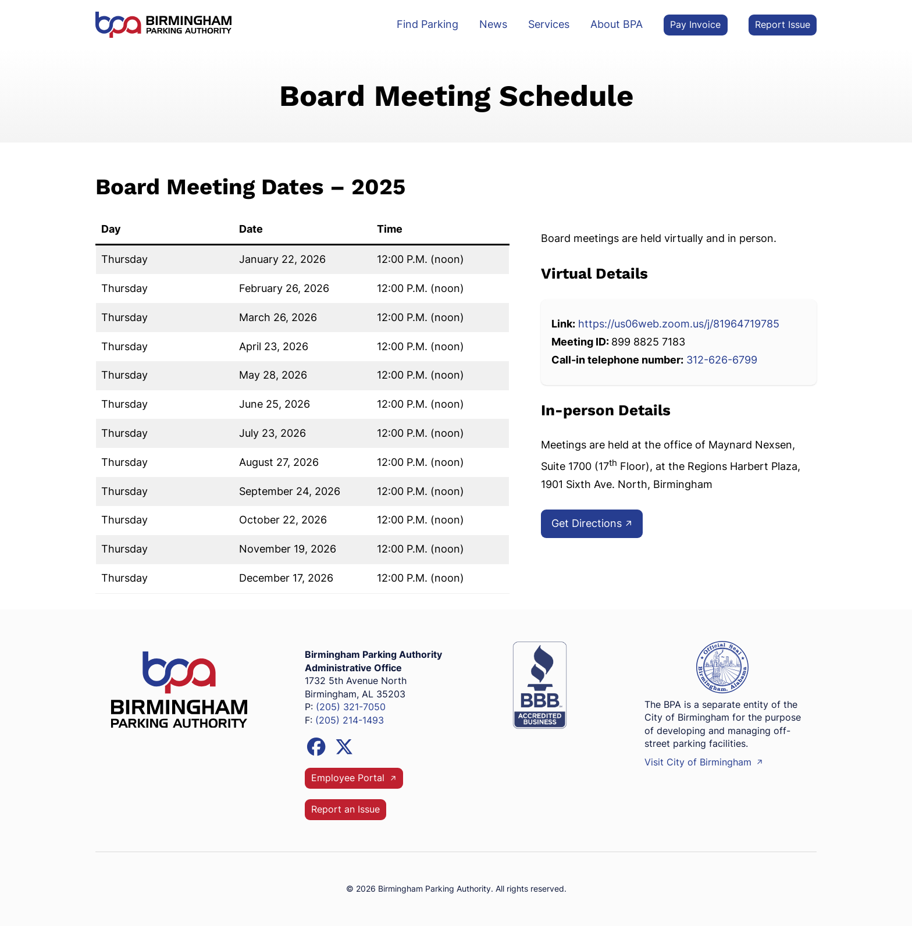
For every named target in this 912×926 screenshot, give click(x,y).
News (493, 24)
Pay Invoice (695, 24)
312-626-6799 (721, 360)
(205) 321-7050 (351, 707)
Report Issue (782, 24)
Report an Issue (345, 809)
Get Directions (592, 523)
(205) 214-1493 (349, 720)
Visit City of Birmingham (704, 762)
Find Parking (427, 24)
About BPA (616, 24)
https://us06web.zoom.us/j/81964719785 (678, 324)
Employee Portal (354, 777)
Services (548, 24)
